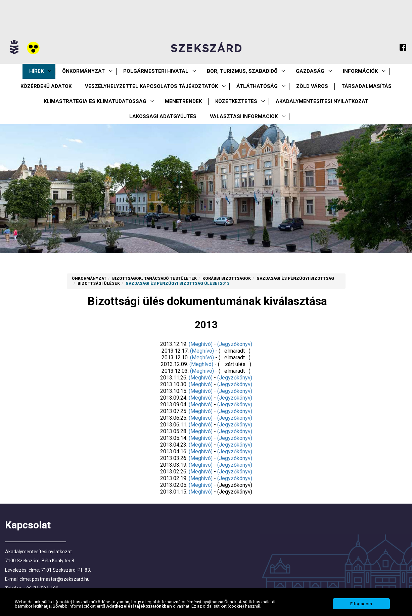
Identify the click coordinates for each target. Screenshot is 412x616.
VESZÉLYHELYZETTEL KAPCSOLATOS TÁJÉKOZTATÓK (151, 86)
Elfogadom (361, 604)
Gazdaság (310, 71)
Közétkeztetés (236, 101)
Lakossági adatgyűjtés (162, 116)
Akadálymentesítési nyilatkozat (322, 101)
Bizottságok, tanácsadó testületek (154, 278)
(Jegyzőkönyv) (234, 344)
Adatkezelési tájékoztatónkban (139, 606)
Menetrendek (183, 101)
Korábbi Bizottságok (226, 278)
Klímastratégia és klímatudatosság (95, 101)
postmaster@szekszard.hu (61, 579)
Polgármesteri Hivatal (155, 71)
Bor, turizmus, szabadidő (242, 71)
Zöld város (312, 86)
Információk (360, 71)
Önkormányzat (83, 71)
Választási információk (244, 116)
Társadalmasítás (366, 86)
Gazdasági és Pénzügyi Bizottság (295, 278)
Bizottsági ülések (99, 283)
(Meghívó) (201, 344)
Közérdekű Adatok (46, 86)
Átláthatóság (257, 86)
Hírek (36, 71)
